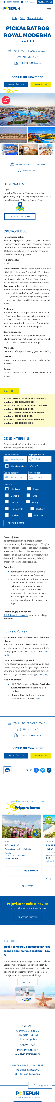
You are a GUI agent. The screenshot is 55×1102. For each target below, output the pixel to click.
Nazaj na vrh (40, 1085)
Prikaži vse (27, 886)
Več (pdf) (43, 674)
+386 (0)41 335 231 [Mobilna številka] (11, 2)
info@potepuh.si (27, 1039)
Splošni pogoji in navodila (16, 615)
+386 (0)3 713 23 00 (27, 1030)
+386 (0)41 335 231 (27, 1034)
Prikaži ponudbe (16, 523)
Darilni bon (27, 982)
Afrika (14, 18)
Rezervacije (41, 84)
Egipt (22, 18)
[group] (9, 149)
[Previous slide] (3, 149)
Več (38, 698)
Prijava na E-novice (28, 917)
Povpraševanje (45, 2)
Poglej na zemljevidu (20, 216)
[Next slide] (51, 149)
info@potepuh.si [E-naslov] (28, 2)
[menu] (49, 9)
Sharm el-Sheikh (35, 18)
